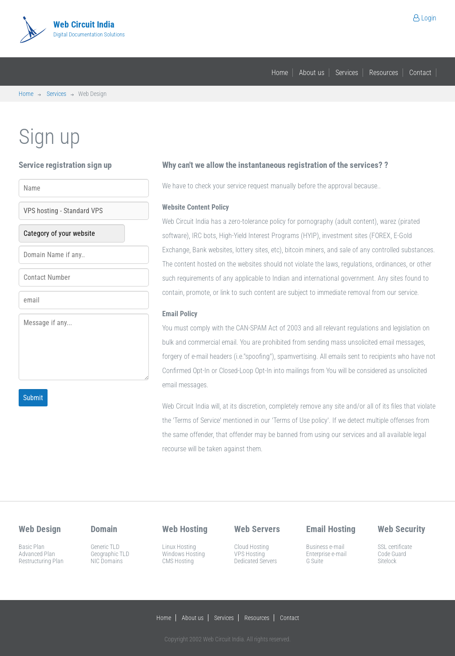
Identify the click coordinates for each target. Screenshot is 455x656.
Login (424, 18)
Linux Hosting (179, 546)
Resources (383, 72)
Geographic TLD (110, 553)
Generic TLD (105, 546)
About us (311, 72)
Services (346, 72)
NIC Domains (107, 561)
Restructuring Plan (41, 561)
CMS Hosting (178, 561)
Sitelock (387, 561)
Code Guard (392, 553)
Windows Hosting (183, 553)
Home (279, 72)
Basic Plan (31, 546)
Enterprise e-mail (326, 553)
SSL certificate (395, 546)
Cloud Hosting (251, 546)
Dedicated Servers (255, 561)
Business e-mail (325, 546)
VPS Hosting (249, 553)
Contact (420, 72)
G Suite (314, 561)
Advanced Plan (37, 553)
